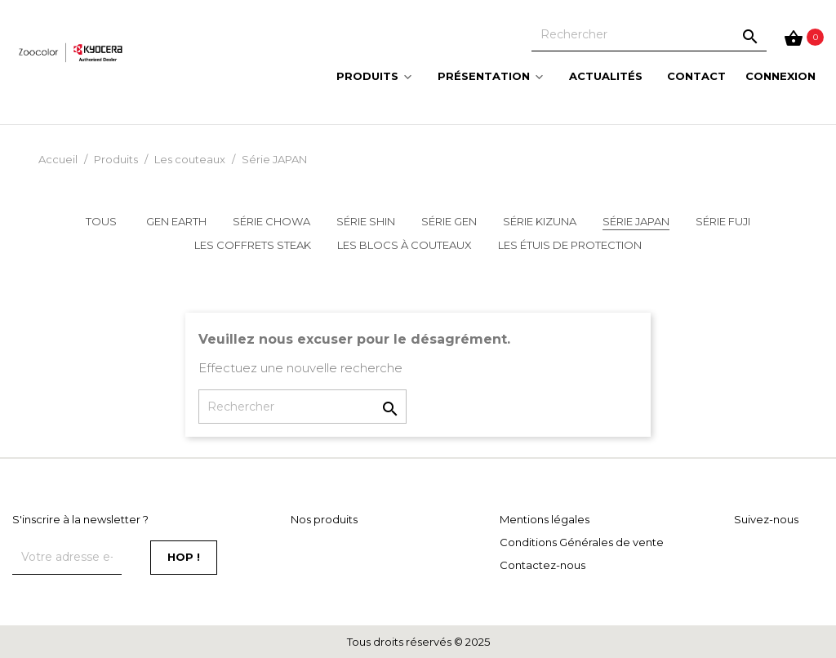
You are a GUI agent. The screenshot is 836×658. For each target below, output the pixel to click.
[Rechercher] (649, 34)
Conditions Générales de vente (582, 542)
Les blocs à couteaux (404, 244)
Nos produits (324, 519)
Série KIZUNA (539, 221)
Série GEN (449, 221)
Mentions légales (544, 519)
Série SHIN (365, 221)
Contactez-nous (542, 564)
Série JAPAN (636, 221)
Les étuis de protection (570, 244)
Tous (101, 221)
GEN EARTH (176, 221)
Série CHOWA (271, 221)
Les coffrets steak (252, 244)
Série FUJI (723, 221)
